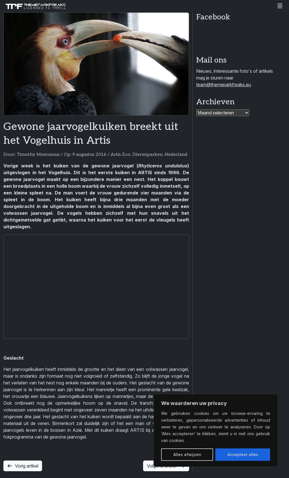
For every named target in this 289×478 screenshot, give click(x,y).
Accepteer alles (242, 454)
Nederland (176, 154)
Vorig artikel (22, 466)
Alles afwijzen (187, 454)
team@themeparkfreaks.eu (223, 84)
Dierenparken (147, 154)
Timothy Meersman (38, 154)
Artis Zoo (120, 154)
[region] (216, 430)
